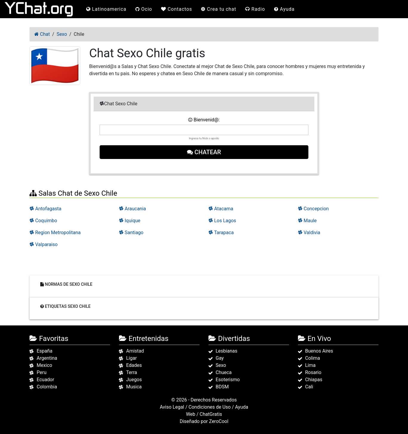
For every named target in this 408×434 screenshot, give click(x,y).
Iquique (129, 220)
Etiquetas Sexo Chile (65, 306)
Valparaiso (44, 244)
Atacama (220, 208)
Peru (42, 372)
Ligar (131, 358)
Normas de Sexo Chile (66, 284)
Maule (307, 220)
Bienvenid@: (204, 119)
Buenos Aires (319, 351)
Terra (131, 372)
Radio (255, 9)
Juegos (134, 379)
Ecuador (45, 379)
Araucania (132, 208)
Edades (134, 365)
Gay (220, 358)
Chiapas (313, 379)
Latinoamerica (106, 9)
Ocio (143, 9)
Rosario (313, 372)
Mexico (44, 365)
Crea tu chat (218, 9)
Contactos (176, 9)
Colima (312, 358)
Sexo (221, 365)
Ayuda (284, 9)
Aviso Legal (172, 407)
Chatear (204, 152)
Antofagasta (45, 208)
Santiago (131, 232)
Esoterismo (228, 379)
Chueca (224, 372)
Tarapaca (221, 232)
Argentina (47, 358)
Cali (309, 387)
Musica (134, 387)
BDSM (222, 387)
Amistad (135, 351)
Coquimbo (43, 220)
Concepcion (313, 208)
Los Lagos (222, 220)
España (44, 351)
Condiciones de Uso (209, 407)
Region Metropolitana (55, 232)
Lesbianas (226, 351)
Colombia (47, 387)
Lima (310, 365)
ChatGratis (211, 414)
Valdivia (309, 232)
